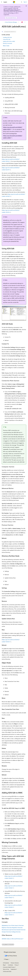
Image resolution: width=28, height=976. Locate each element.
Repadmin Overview (17, 927)
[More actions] (25, 22)
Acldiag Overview (16, 932)
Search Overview (19, 925)
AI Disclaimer (6, 963)
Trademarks (13, 969)
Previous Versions (15, 963)
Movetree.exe (5, 929)
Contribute (10, 965)
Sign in (25, 2)
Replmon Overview (7, 927)
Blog (4, 965)
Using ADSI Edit (6, 39)
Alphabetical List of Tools (8, 925)
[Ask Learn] (22, 22)
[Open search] (21, 2)
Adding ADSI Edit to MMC (9, 41)
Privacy (16, 965)
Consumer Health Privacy (9, 967)
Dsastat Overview (20, 929)
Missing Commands (7, 43)
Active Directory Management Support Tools (11, 22)
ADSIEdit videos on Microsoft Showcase (12, 938)
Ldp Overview (12, 929)
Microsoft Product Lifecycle (11, 10)
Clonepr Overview (6, 932)
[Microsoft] (14, 2)
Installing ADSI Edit (7, 37)
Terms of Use (6, 969)
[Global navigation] (1, 2)
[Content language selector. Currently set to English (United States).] (10, 952)
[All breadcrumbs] (3, 22)
